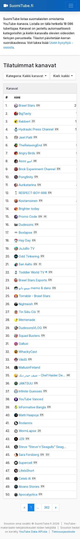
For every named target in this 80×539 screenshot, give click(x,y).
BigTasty (25, 113)
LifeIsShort (26, 470)
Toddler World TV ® (33, 272)
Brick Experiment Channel (37, 169)
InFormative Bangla (32, 407)
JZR (21, 439)
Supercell (25, 463)
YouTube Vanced (31, 399)
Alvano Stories (29, 486)
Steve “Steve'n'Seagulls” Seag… (42, 447)
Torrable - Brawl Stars (34, 296)
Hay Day (25, 240)
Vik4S (23, 359)
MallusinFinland (29, 367)
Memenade (27, 320)
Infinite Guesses (30, 391)
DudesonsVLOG (30, 328)
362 (46, 507)
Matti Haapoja (29, 415)
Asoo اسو (25, 161)
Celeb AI (25, 478)
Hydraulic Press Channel (36, 129)
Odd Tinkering (29, 256)
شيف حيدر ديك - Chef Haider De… (42, 375)
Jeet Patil (25, 137)
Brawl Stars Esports (33, 280)
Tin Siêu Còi (27, 312)
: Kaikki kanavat (25, 76)
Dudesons (26, 224)
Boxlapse (25, 232)
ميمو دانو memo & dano (35, 288)
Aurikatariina (27, 185)
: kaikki (61, 76)
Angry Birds (27, 153)
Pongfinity (26, 177)
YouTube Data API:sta (33, 531)
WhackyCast (28, 351)
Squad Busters (29, 335)
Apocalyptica (28, 494)
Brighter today (29, 208)
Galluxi (23, 343)
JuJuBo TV (27, 248)
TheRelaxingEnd (30, 145)
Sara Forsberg (29, 454)
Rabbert (24, 121)
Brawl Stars (27, 105)
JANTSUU (26, 383)
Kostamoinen (28, 201)
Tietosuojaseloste (63, 531)
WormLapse (27, 431)
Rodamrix (25, 423)
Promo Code (28, 216)
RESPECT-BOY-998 (33, 193)
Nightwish (26, 304)
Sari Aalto (25, 264)
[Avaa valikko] (71, 6)
